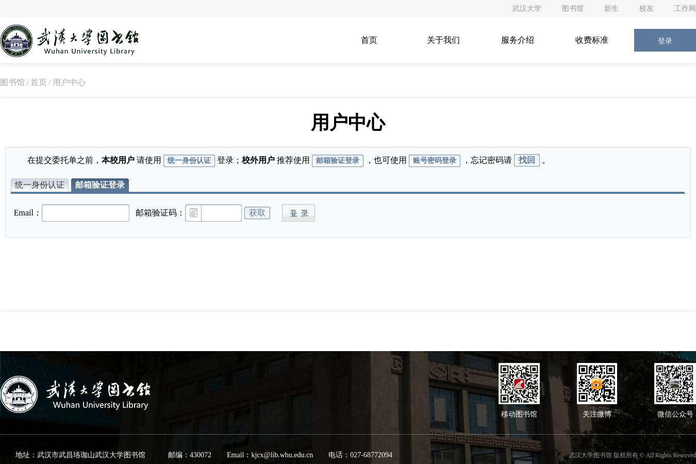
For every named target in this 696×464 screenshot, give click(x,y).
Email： (28, 212)
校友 (646, 8)
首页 (369, 40)
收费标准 (591, 40)
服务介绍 (517, 40)
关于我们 (443, 40)
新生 (611, 8)
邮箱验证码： (160, 212)
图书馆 (573, 8)
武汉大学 (526, 8)
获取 (257, 212)
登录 (665, 41)
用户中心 (69, 82)
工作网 (685, 8)
